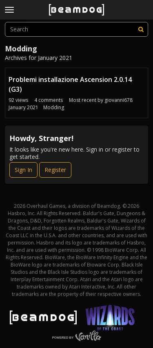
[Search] (140, 29)
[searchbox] (76, 29)
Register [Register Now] (55, 170)
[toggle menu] (9, 9)
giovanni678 (118, 100)
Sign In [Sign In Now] (23, 170)
